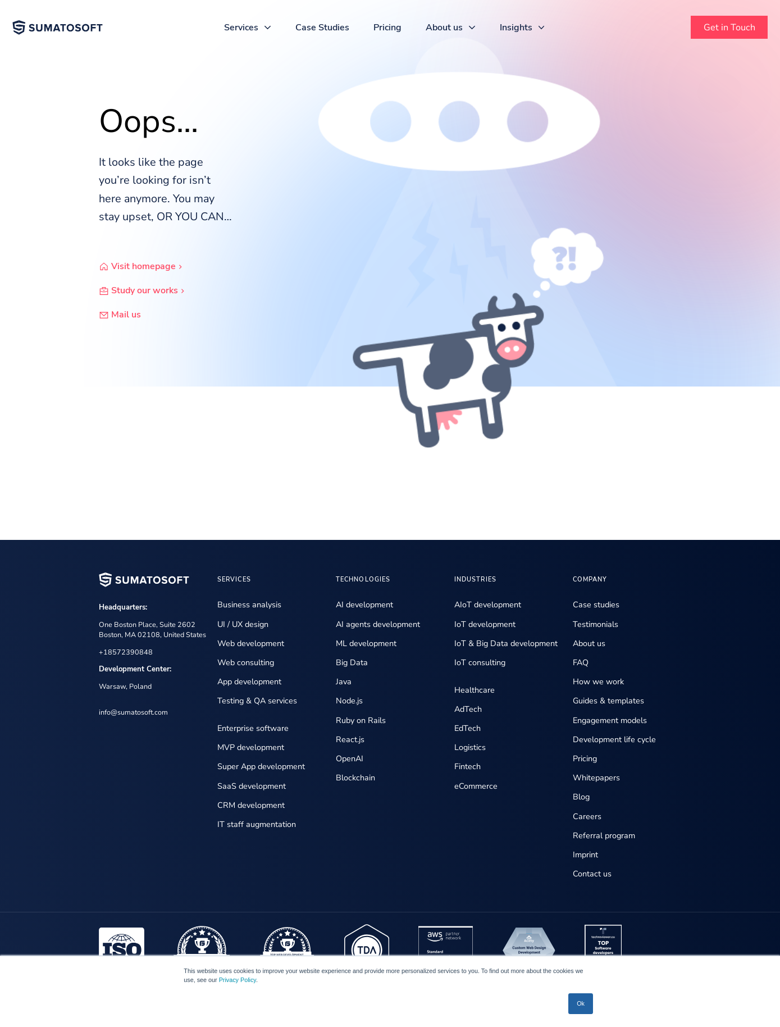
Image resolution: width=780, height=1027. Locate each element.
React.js (350, 739)
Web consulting (245, 662)
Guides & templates (608, 700)
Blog (581, 796)
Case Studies (322, 27)
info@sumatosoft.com (133, 712)
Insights (516, 27)
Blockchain (355, 777)
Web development (250, 643)
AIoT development (487, 604)
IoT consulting (479, 662)
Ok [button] (581, 1003)
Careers (587, 816)
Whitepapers (596, 777)
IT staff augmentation (256, 824)
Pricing (387, 27)
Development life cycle (614, 739)
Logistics (470, 747)
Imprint (585, 854)
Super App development (261, 766)
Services (241, 27)
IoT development (485, 624)
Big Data (352, 662)
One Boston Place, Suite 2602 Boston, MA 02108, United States (152, 629)
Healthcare (474, 690)
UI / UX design (242, 624)
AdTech (468, 709)
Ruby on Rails (361, 720)
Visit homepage (149, 266)
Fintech (467, 766)
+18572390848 (126, 652)
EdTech (467, 728)
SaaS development (251, 786)
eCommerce (476, 786)
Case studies (596, 604)
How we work (598, 681)
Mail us (126, 315)
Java (344, 681)
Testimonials (595, 624)
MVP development (250, 747)
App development (249, 681)
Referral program (604, 835)
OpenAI (349, 758)
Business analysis (249, 604)
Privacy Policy (237, 979)
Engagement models (610, 720)
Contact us (592, 873)
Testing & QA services (257, 700)
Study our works (150, 291)
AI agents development (378, 624)
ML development (366, 643)
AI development (364, 604)
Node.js (349, 700)
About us (444, 27)
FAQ (581, 662)
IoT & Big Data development (506, 643)
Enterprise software (253, 728)
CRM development (251, 805)
